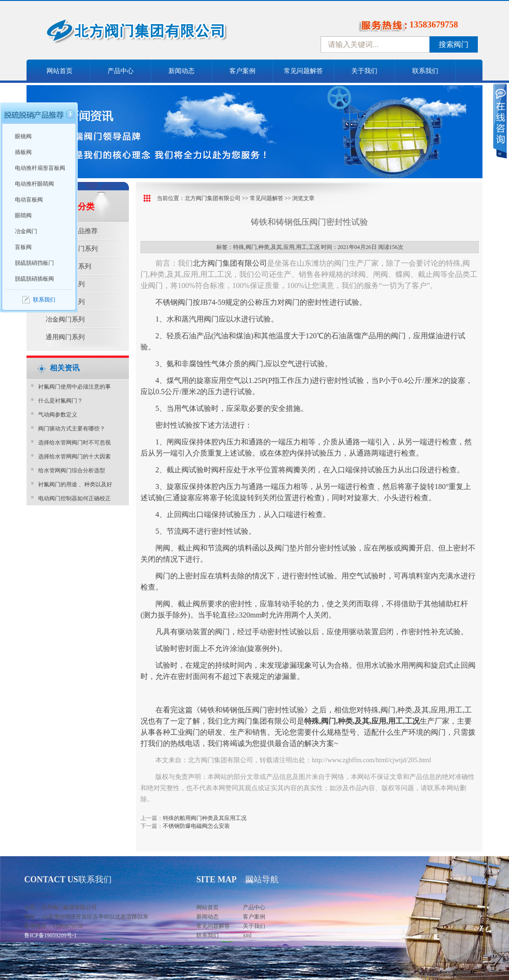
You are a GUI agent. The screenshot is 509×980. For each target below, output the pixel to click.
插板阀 (23, 152)
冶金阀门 (26, 231)
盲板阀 (23, 247)
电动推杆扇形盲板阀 (40, 168)
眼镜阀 (23, 136)
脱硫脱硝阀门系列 (72, 248)
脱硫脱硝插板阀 (34, 278)
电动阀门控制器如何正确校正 (74, 498)
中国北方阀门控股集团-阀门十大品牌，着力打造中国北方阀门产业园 (161, 34)
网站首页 (60, 70)
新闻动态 (181, 70)
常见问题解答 (303, 70)
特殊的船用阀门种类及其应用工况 (205, 818)
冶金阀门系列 (65, 319)
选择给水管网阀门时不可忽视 (74, 442)
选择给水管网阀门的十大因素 (74, 456)
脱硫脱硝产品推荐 (72, 231)
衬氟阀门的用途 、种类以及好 (75, 484)
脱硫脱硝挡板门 (34, 263)
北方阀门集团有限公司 (213, 198)
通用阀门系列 (65, 337)
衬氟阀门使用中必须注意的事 (74, 386)
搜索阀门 (454, 44)
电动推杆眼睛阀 (34, 184)
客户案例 (242, 70)
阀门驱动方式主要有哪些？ (71, 428)
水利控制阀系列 (68, 266)
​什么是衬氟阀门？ (60, 400)
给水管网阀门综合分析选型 (71, 470)
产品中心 (120, 70)
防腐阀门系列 (65, 284)
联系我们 (425, 70)
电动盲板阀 (29, 199)
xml (247, 935)
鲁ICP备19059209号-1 (50, 935)
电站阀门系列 (65, 301)
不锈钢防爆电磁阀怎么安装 (196, 826)
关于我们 (364, 70)
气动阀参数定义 (57, 414)
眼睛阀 (23, 215)
